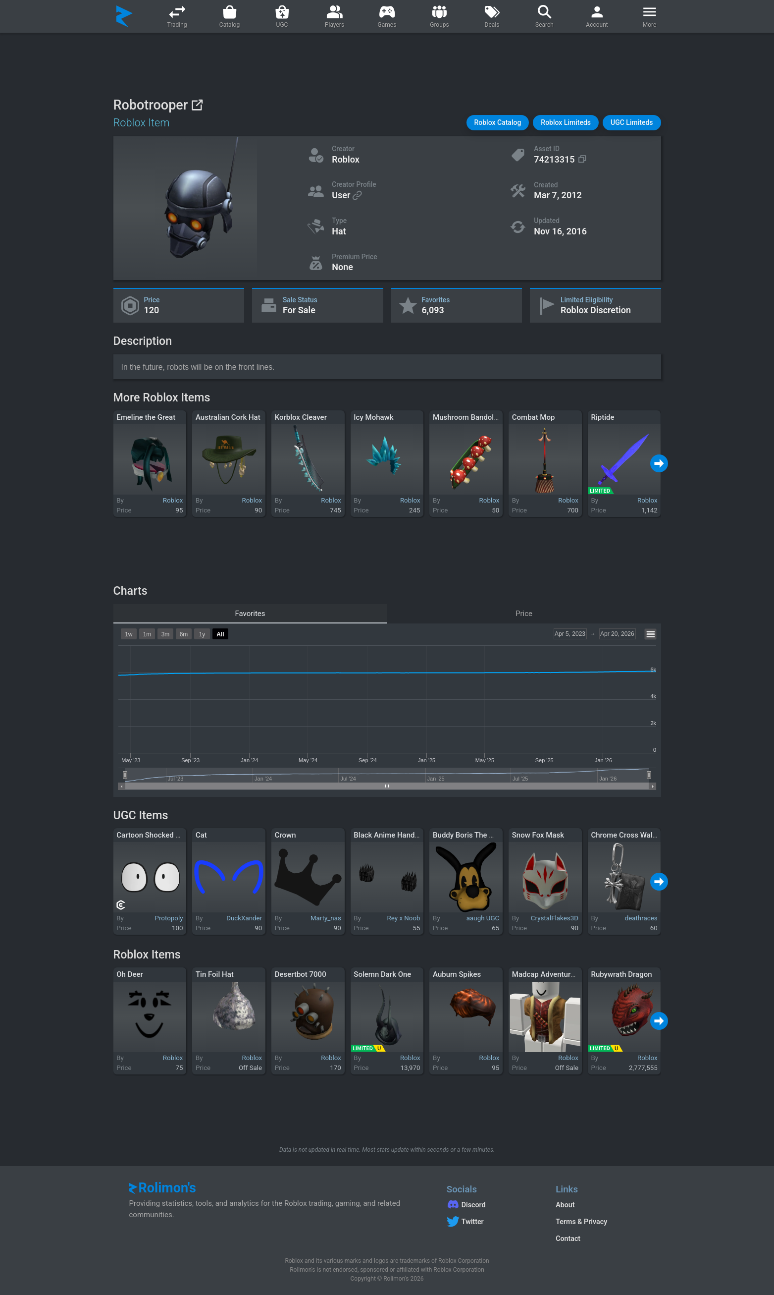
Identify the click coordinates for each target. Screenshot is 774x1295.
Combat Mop (533, 417)
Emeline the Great (145, 417)
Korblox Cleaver (301, 417)
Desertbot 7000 (300, 974)
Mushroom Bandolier (467, 417)
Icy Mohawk (373, 417)
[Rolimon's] (124, 16)
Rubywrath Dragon (621, 974)
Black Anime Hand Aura (393, 835)
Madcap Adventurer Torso (555, 974)
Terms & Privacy (581, 1222)
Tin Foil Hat (215, 974)
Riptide (602, 417)
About (565, 1205)
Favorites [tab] (250, 613)
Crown (285, 835)
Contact (568, 1238)
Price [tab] (524, 613)
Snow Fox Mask (538, 835)
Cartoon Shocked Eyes (153, 835)
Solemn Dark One (382, 974)
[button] (497, 122)
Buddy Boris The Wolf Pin (474, 835)
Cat (201, 835)
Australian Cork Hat (228, 417)
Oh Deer (129, 974)
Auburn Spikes (457, 974)
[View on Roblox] (197, 105)
